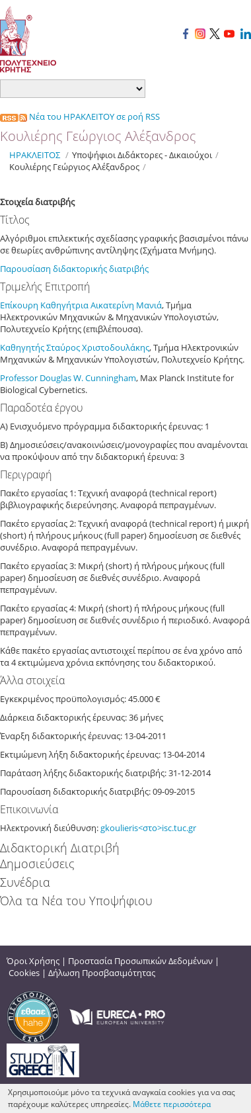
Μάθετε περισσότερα (172, 1104)
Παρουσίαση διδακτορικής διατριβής (75, 269)
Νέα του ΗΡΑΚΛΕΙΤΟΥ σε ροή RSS (80, 116)
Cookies (24, 973)
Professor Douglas (36, 378)
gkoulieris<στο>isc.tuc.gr (148, 828)
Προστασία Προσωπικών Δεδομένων (140, 961)
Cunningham (110, 378)
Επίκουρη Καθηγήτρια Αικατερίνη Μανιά (81, 305)
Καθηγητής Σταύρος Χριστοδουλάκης (74, 347)
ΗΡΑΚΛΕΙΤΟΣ (34, 155)
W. (79, 378)
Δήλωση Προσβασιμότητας (101, 973)
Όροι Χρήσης (33, 961)
